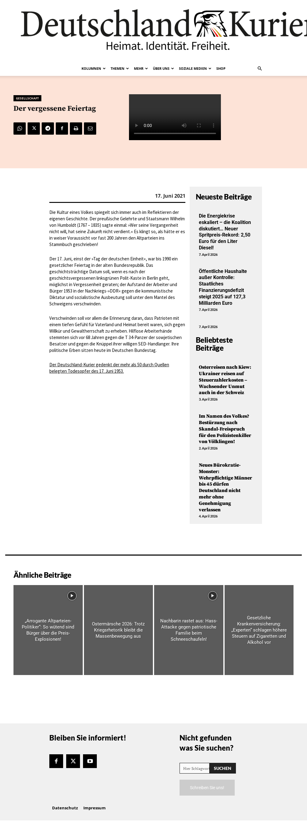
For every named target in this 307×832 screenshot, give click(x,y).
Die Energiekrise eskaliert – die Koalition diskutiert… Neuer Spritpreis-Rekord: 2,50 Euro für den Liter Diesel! (225, 232)
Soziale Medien (195, 68)
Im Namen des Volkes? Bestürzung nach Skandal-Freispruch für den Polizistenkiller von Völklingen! (225, 429)
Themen (120, 68)
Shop (221, 68)
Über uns (163, 68)
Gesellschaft (27, 98)
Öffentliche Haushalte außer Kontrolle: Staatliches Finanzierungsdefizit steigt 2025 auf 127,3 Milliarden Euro (223, 287)
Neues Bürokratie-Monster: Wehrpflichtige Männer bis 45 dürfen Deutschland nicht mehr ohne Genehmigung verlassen (225, 487)
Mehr (141, 68)
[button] (259, 68)
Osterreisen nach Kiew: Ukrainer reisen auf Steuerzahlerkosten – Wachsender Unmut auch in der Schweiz (225, 380)
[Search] (222, 768)
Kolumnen (93, 68)
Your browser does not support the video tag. (175, 117)
